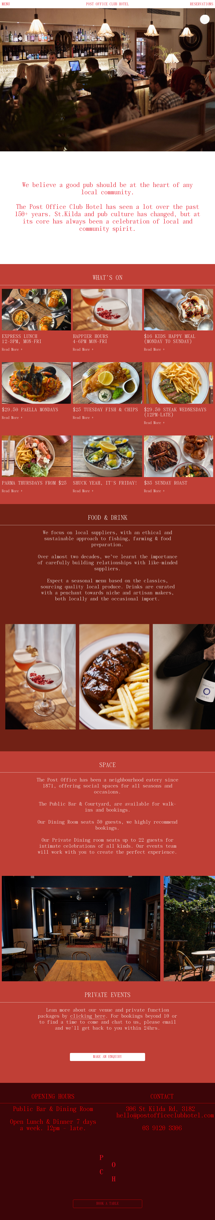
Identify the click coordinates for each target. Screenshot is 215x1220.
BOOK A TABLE (107, 1204)
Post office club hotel (107, 4)
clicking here (87, 1016)
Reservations (201, 4)
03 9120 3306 (162, 1128)
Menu (6, 4)
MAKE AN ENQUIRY (107, 1057)
